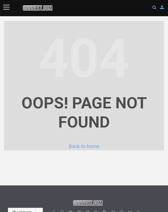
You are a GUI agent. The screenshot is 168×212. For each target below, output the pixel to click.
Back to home (84, 146)
